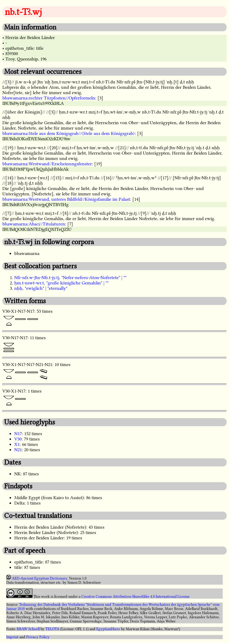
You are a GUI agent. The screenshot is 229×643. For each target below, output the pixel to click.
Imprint (12, 637)
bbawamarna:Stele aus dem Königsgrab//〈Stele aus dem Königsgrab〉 (68, 133)
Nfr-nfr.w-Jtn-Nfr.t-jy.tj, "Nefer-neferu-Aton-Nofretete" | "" (70, 277)
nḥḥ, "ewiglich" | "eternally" (40, 288)
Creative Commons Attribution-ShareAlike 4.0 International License (135, 596)
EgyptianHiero (108, 629)
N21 (18, 449)
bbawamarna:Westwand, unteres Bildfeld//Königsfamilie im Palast (66, 199)
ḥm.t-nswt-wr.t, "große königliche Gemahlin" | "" (61, 283)
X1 (17, 444)
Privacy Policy (37, 637)
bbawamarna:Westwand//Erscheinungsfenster (47, 163)
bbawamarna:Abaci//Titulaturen (33, 224)
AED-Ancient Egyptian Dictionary (39, 578)
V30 (17, 439)
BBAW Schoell (28, 629)
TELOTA (52, 629)
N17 (18, 433)
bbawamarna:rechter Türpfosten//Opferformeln (48, 98)
